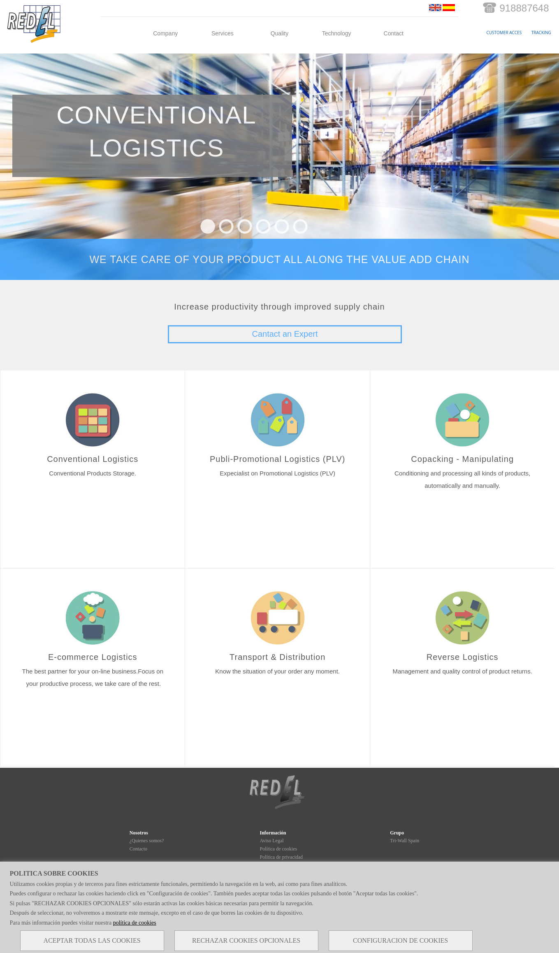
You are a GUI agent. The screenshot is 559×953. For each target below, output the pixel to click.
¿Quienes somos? (147, 840)
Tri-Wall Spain (404, 840)
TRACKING (541, 32)
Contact (394, 33)
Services (222, 33)
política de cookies (134, 923)
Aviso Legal (271, 840)
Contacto (138, 849)
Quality (280, 33)
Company (165, 33)
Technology (336, 33)
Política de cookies (278, 849)
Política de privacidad (281, 857)
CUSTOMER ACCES (504, 32)
